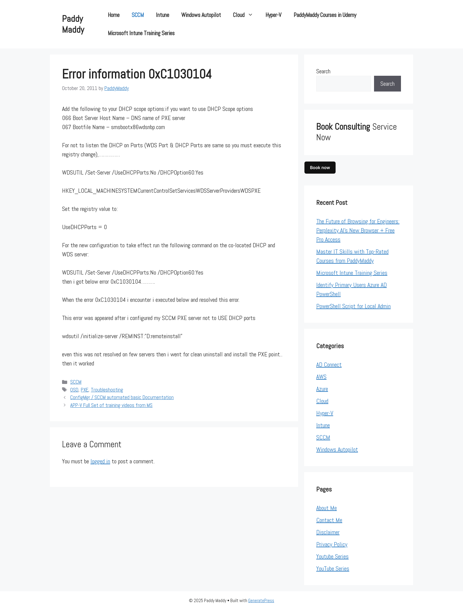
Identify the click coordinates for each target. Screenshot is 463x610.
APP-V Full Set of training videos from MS (111, 405)
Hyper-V (273, 15)
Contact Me (329, 520)
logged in (100, 461)
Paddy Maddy (73, 24)
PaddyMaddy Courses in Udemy (325, 15)
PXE (84, 389)
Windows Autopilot (201, 15)
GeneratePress (261, 600)
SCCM (138, 15)
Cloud (246, 15)
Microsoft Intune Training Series (141, 33)
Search (323, 71)
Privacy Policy (331, 544)
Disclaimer (328, 532)
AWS (321, 377)
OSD (74, 389)
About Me (326, 508)
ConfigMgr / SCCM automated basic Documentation (122, 397)
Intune (162, 15)
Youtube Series (332, 556)
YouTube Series (332, 568)
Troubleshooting (107, 389)
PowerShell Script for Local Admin (353, 306)
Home (114, 15)
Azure (322, 389)
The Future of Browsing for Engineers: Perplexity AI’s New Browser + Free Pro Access (357, 230)
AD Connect (329, 364)
